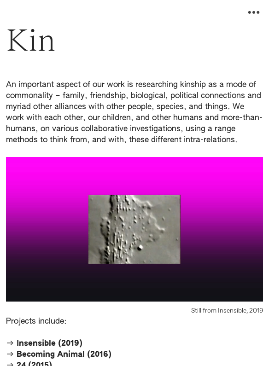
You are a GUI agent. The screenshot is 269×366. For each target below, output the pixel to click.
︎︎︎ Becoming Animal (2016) (58, 355)
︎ (254, 12)
